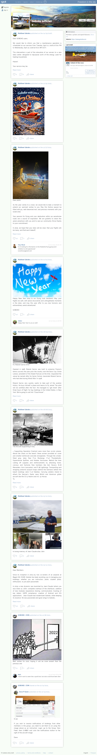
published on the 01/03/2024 (41, 259)
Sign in (6, 10)
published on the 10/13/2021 (40, 692)
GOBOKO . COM (15, 617)
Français (93, 753)
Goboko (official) (42, 20)
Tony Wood (15, 246)
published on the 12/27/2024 (41, 147)
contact (50, 753)
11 (17, 668)
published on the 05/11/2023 (41, 495)
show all (69, 76)
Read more (17, 70)
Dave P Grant (17, 693)
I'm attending (90, 70)
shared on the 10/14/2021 (39, 686)
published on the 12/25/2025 (41, 83)
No (93, 72)
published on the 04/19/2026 (41, 33)
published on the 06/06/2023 (41, 409)
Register (6, 7)
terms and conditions (34, 753)
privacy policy (20, 753)
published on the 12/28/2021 (40, 616)
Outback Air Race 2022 (77, 62)
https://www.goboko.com (78, 39)
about (32, 2)
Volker (15, 321)
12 (17, 238)
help (44, 753)
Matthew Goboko (15, 34)
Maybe (88, 72)
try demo (18, 2)
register (25, 2)
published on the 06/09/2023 (41, 331)
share (32, 74)
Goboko (7, 2)
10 (17, 607)
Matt (15, 676)
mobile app (39, 2)
